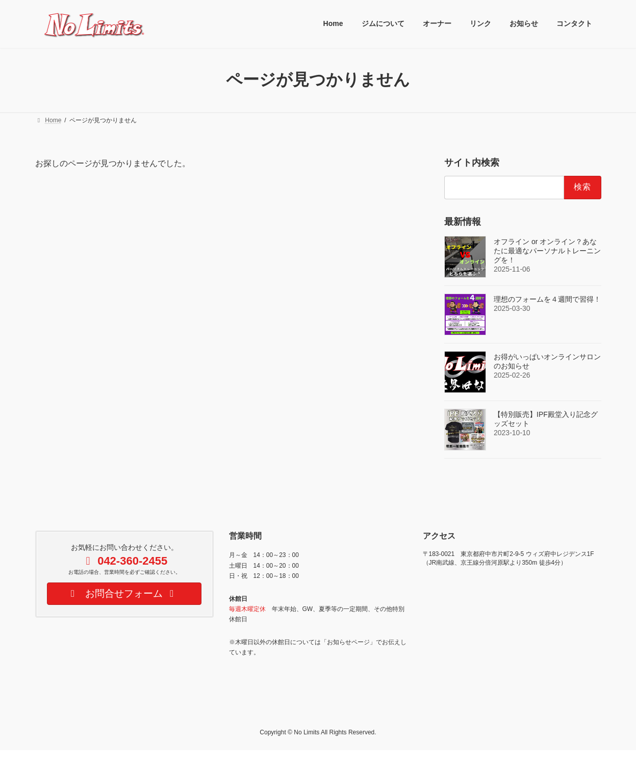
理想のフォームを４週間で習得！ (547, 299)
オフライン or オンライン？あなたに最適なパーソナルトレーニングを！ (547, 250)
